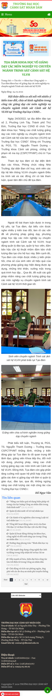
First (5, 580)
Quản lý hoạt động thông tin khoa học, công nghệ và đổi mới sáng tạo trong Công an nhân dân (27, 536)
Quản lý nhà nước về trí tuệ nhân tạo (25, 511)
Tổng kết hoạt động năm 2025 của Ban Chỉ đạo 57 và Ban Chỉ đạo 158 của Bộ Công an (27, 527)
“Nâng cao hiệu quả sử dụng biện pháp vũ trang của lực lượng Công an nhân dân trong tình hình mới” (28, 504)
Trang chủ (6, 80)
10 (47, 580)
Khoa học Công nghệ (34, 80)
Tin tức (17, 80)
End (26, 584)
